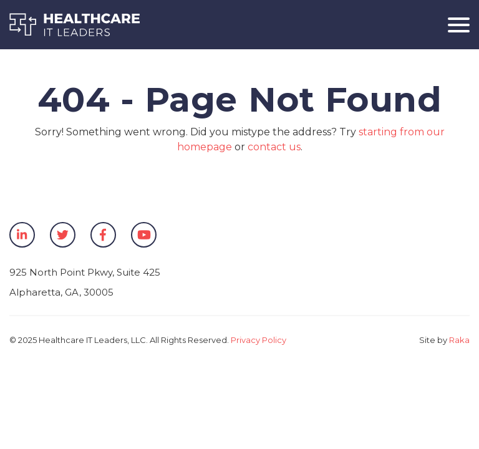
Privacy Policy (258, 340)
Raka (459, 340)
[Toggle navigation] (454, 24)
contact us (274, 147)
